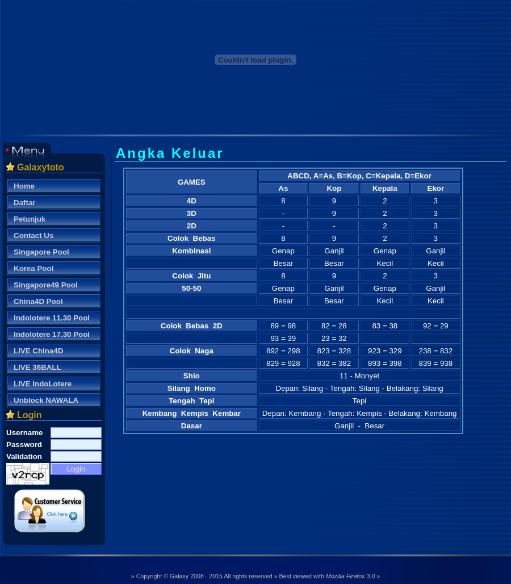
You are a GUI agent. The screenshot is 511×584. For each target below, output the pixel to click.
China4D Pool (38, 301)
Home (24, 186)
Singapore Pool (41, 252)
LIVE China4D (38, 351)
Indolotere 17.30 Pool (52, 334)
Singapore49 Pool (46, 285)
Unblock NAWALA (46, 400)
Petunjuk (29, 219)
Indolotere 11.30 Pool (52, 318)
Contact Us (33, 235)
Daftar (25, 202)
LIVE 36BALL (37, 367)
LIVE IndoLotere (43, 383)
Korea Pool (33, 268)
